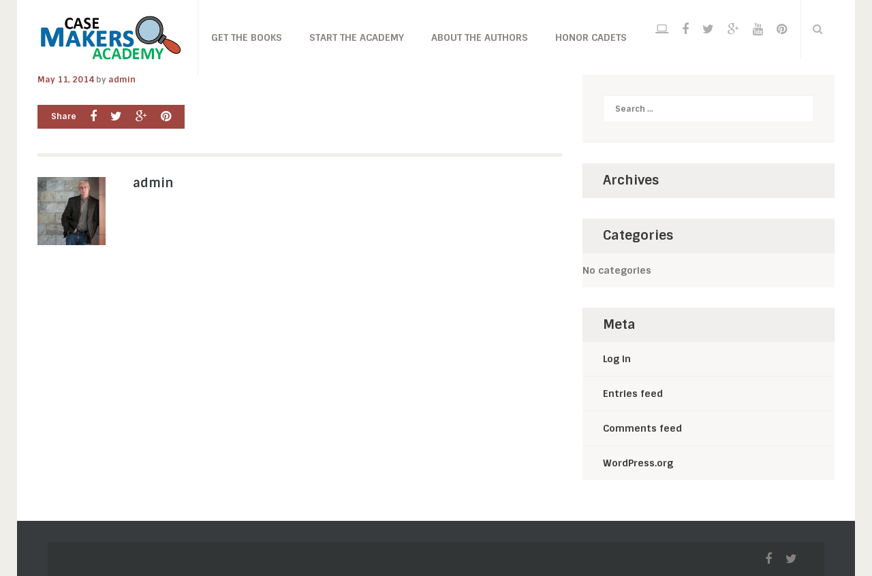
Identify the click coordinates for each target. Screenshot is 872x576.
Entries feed (633, 393)
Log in (617, 359)
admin (122, 79)
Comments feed (642, 428)
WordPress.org (638, 463)
